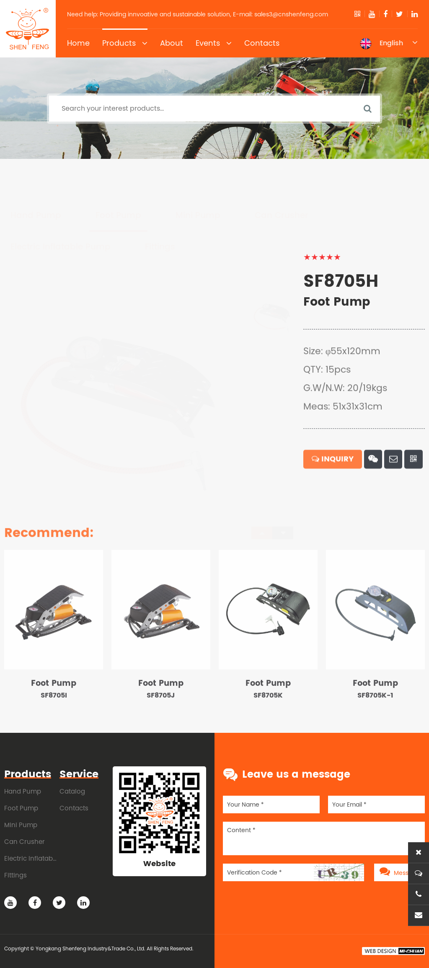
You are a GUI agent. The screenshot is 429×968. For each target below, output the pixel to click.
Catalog (72, 791)
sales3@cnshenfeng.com (291, 14)
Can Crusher (281, 176)
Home (78, 43)
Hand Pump (35, 176)
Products (124, 43)
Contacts (261, 43)
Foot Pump (118, 176)
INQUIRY (333, 474)
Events (214, 43)
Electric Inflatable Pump (60, 208)
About (171, 43)
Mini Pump (198, 176)
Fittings (160, 208)
